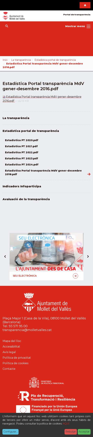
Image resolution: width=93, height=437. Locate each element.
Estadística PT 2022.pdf (21, 152)
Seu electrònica (45, 276)
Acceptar (84, 431)
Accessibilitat (11, 346)
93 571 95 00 (18, 326)
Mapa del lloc (12, 341)
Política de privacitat (17, 357)
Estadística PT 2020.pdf (21, 140)
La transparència (21, 60)
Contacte (9, 368)
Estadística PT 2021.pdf (21, 146)
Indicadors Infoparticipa (22, 186)
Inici (5, 60)
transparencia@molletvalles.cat (27, 330)
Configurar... (10, 431)
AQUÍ (66, 423)
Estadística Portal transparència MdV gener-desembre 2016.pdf (43, 172)
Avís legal (9, 352)
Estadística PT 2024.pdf (21, 164)
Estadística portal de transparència (55, 60)
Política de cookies (15, 363)
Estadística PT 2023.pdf (21, 158)
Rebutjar (70, 431)
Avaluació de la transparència (26, 199)
